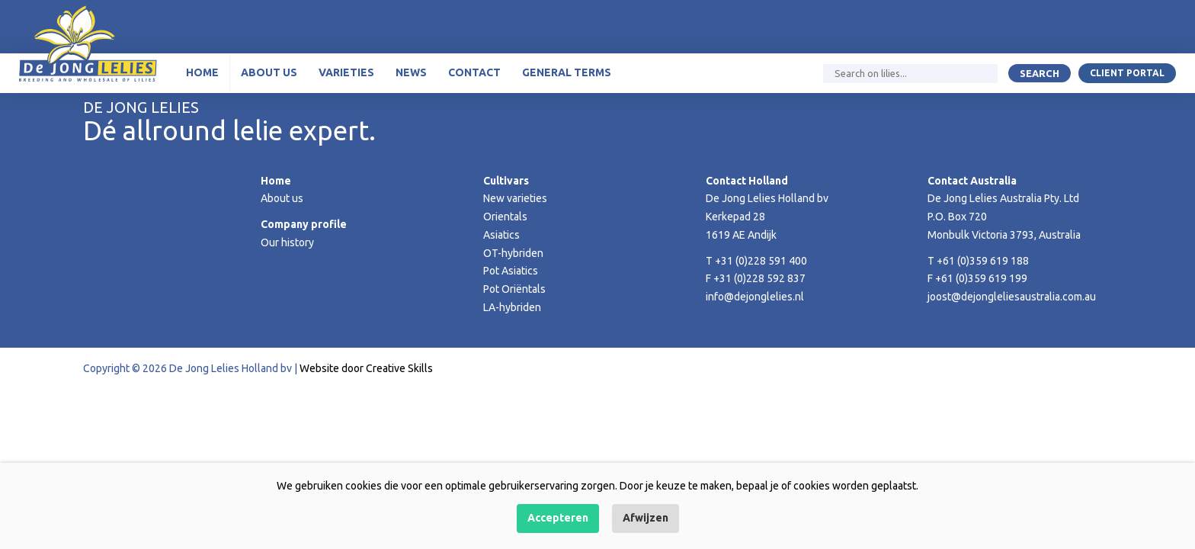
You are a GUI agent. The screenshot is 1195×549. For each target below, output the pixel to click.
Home (202, 72)
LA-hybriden (512, 307)
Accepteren (557, 518)
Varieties (346, 72)
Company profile (304, 224)
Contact (474, 72)
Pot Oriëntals (514, 289)
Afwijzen (645, 518)
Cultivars (506, 181)
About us (269, 72)
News (411, 72)
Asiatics (501, 235)
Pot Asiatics (510, 271)
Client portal (1127, 73)
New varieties (515, 198)
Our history (287, 242)
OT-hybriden (513, 253)
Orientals (505, 216)
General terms (566, 72)
